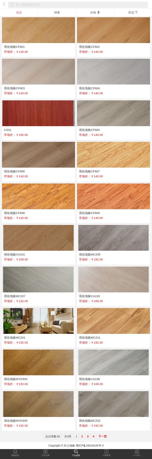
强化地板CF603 (14, 88)
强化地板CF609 (89, 213)
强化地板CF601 (14, 46)
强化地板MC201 (14, 337)
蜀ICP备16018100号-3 (90, 445)
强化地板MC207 (14, 296)
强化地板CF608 (14, 213)
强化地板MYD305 (15, 420)
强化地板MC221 (89, 337)
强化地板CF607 (89, 171)
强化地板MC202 (89, 420)
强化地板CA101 (14, 254)
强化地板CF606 (14, 171)
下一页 (102, 436)
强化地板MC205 (89, 254)
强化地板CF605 (89, 130)
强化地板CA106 (89, 379)
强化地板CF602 (89, 46)
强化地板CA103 (89, 296)
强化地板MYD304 (15, 379)
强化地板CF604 (89, 88)
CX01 (7, 130)
